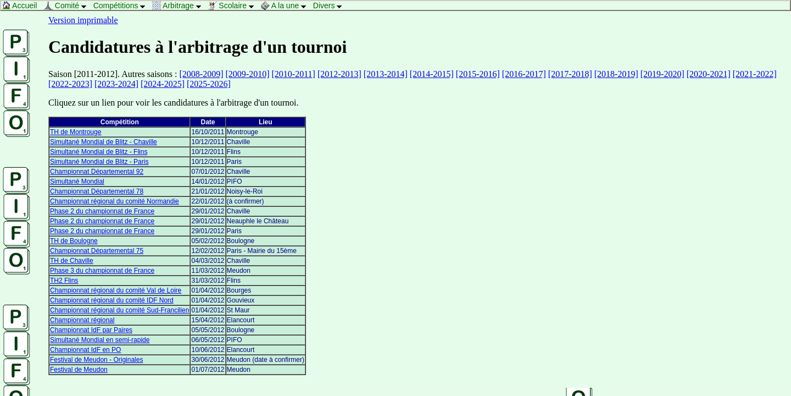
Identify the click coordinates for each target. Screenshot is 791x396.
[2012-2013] (339, 74)
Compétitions (122, 5)
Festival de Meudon (79, 369)
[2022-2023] (70, 84)
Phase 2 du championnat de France (102, 211)
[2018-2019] (616, 74)
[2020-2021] (709, 74)
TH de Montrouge (75, 132)
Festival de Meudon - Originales (96, 360)
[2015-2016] (478, 74)
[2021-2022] (755, 74)
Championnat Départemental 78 (96, 191)
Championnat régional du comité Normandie (114, 201)
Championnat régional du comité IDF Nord (112, 300)
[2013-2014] (386, 74)
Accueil (22, 5)
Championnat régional (82, 320)
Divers (330, 5)
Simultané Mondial (77, 181)
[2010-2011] (293, 74)
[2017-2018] (570, 74)
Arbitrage (180, 5)
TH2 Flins (64, 280)
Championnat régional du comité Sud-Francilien (119, 310)
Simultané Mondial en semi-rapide (99, 340)
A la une (286, 5)
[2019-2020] (662, 74)
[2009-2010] (248, 74)
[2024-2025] (163, 84)
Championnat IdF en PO (85, 350)
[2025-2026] (209, 84)
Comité (68, 5)
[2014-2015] (432, 74)
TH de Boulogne (74, 241)
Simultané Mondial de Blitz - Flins (98, 152)
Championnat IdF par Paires (91, 330)
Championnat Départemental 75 (96, 251)
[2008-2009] (202, 74)
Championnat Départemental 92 (96, 171)
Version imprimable (83, 20)
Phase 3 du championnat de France (102, 270)
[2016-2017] (524, 74)
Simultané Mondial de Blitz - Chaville (103, 142)
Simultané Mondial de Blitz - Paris (99, 162)
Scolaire (233, 5)
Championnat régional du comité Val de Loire (115, 290)
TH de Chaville (71, 261)
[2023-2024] (116, 84)
